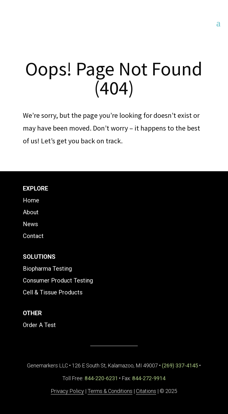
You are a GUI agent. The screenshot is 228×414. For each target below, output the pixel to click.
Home (31, 200)
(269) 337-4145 (180, 365)
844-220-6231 (101, 378)
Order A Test (39, 325)
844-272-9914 (148, 378)
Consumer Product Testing (58, 280)
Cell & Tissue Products (53, 292)
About (31, 212)
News (30, 224)
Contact (33, 235)
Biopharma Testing (47, 268)
